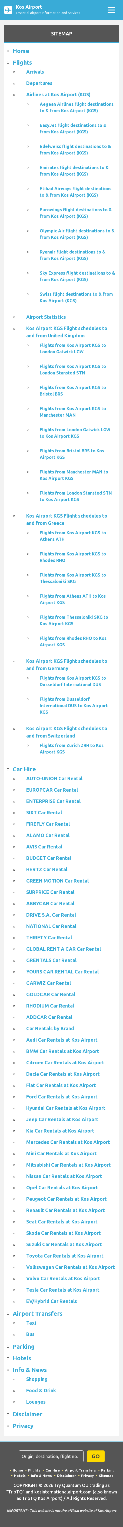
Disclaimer (27, 1414)
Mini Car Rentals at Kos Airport (61, 1153)
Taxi (31, 1322)
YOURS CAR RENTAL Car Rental (62, 971)
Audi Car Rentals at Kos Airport (62, 1039)
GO (96, 1456)
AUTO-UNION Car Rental (54, 778)
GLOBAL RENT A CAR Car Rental (63, 949)
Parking (24, 1346)
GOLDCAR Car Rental (50, 994)
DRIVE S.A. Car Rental (51, 914)
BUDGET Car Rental (48, 858)
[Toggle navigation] (111, 10)
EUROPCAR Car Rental (52, 789)
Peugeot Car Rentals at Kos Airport (66, 1199)
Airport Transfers (37, 1313)
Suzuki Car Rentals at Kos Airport (64, 1244)
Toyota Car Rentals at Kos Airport (65, 1255)
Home (21, 50)
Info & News (30, 1369)
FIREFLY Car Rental (48, 824)
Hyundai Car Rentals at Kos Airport (65, 1108)
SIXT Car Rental (44, 812)
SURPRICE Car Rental (50, 892)
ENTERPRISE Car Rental (53, 801)
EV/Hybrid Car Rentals (51, 1301)
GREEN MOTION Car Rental (57, 880)
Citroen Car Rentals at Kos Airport (65, 1062)
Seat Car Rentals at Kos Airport (62, 1221)
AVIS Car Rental (44, 846)
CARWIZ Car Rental (48, 983)
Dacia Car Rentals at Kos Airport (63, 1074)
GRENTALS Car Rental (51, 960)
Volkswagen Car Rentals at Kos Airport (70, 1267)
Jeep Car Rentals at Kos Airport (62, 1119)
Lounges (36, 1401)
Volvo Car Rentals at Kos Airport (63, 1278)
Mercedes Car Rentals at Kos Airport (68, 1142)
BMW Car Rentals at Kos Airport (62, 1051)
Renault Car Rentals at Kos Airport (65, 1210)
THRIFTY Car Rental (49, 937)
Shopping (37, 1379)
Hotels (22, 1358)
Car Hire (24, 769)
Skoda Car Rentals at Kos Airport (63, 1233)
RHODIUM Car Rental (50, 1005)
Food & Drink (41, 1390)
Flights (22, 62)
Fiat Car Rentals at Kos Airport (61, 1085)
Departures (39, 83)
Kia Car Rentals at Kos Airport (60, 1130)
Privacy (23, 1425)
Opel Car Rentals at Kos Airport (62, 1187)
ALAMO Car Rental (47, 835)
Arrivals (35, 71)
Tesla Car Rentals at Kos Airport (62, 1289)
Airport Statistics (46, 317)
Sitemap (106, 1475)
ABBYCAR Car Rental (50, 903)
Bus (30, 1334)
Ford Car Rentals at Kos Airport (62, 1096)
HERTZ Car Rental (46, 869)
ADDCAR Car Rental (49, 1017)
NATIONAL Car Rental (51, 926)
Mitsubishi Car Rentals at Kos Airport (68, 1164)
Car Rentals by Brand (50, 1028)
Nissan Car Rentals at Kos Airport (64, 1176)
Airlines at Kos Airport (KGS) (58, 94)
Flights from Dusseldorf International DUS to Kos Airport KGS (74, 706)
